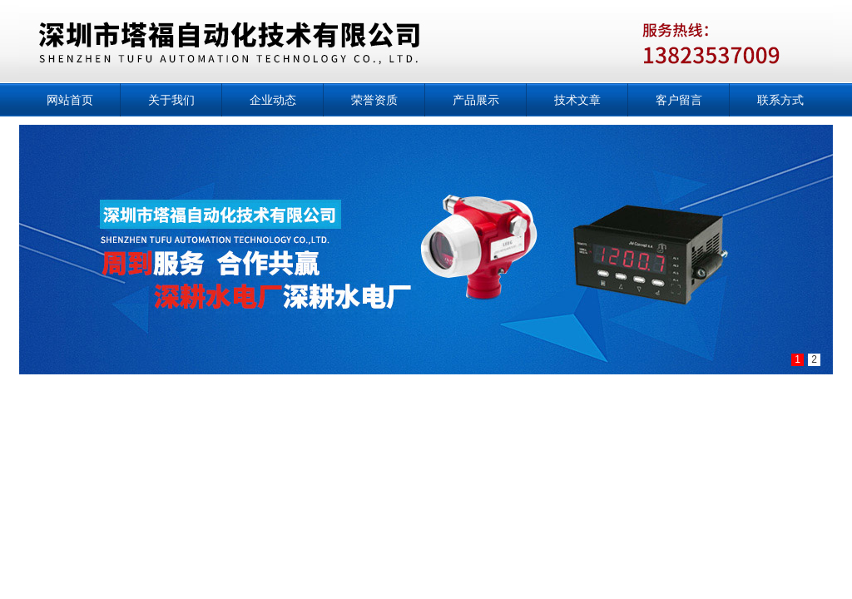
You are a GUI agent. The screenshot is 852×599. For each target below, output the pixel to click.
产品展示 (476, 99)
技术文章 (577, 99)
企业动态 (273, 99)
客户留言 (679, 99)
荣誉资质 (374, 99)
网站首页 (70, 99)
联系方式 (780, 99)
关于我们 (171, 99)
